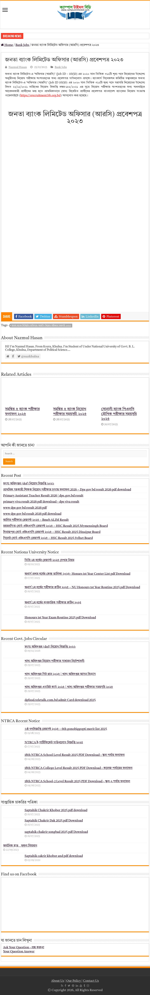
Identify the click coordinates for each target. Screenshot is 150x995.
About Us (57, 980)
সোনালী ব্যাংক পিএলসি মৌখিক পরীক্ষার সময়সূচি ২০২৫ (119, 414)
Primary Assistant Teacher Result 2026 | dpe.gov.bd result (43, 495)
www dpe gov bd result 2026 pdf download (32, 513)
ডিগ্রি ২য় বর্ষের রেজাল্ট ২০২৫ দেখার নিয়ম (49, 560)
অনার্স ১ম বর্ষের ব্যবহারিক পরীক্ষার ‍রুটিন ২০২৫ (53, 602)
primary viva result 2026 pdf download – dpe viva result (41, 501)
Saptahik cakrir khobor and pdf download (54, 856)
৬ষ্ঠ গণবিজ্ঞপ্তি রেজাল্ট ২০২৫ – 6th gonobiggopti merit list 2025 (66, 729)
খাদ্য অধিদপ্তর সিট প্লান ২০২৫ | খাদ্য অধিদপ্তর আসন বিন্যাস (60, 674)
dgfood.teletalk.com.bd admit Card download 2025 (60, 700)
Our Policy (73, 980)
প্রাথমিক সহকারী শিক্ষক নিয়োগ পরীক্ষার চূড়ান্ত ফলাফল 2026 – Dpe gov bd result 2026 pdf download (67, 489)
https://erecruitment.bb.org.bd (40, 95)
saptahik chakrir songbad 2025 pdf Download (56, 832)
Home (7, 45)
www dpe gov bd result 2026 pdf (25, 507)
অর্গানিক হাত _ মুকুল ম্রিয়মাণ (20, 845)
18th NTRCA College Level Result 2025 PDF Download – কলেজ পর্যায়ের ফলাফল (78, 768)
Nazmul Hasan (18, 67)
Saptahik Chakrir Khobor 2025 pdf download (56, 810)
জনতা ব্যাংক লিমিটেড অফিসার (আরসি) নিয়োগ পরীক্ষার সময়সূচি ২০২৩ (41, 326)
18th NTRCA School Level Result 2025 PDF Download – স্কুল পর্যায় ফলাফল (75, 755)
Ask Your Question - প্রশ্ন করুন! (23, 947)
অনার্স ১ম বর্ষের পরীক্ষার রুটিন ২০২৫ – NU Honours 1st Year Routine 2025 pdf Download (82, 587)
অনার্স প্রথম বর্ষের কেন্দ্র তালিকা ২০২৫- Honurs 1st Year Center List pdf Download (77, 573)
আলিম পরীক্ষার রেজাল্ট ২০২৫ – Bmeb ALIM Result (36, 520)
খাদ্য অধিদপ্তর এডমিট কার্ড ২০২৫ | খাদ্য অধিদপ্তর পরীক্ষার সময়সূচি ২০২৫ (69, 687)
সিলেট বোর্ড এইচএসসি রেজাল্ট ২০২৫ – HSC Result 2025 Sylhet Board (48, 538)
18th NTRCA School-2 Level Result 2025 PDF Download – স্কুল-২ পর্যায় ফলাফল (77, 781)
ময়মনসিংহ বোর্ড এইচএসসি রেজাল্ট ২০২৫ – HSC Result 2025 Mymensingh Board (55, 526)
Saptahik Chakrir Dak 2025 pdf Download (54, 820)
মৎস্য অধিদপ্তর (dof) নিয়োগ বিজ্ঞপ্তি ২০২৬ (28, 483)
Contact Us (91, 980)
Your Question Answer (19, 951)
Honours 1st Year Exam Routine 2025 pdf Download (60, 617)
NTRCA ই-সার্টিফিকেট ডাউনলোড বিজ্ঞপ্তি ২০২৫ (54, 742)
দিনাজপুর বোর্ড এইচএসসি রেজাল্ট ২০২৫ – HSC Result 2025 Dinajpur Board (51, 532)
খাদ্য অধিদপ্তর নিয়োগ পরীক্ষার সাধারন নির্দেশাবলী (54, 661)
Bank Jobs (22, 45)
